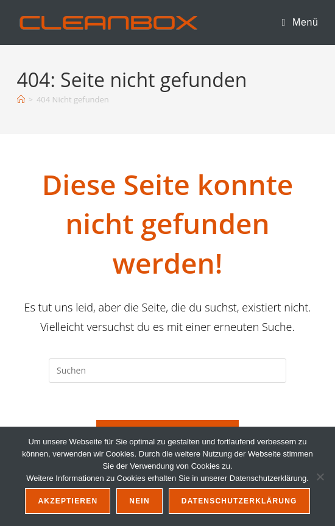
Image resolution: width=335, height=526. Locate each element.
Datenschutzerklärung (239, 501)
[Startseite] (21, 99)
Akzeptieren (67, 501)
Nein (139, 501)
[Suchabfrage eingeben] (167, 370)
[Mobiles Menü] (300, 22)
